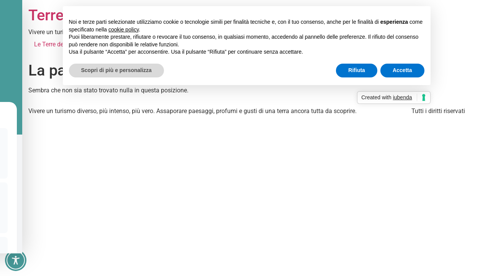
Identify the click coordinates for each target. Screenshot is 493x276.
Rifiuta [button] (356, 70)
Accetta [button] (402, 70)
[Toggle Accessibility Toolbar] (16, 260)
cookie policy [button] (123, 29)
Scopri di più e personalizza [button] (116, 70)
